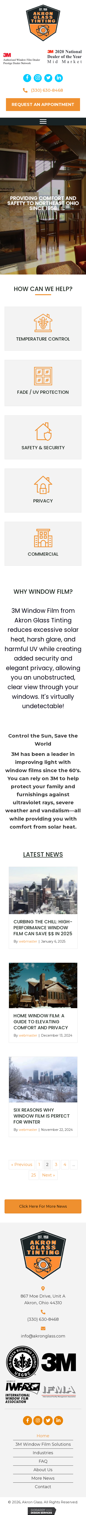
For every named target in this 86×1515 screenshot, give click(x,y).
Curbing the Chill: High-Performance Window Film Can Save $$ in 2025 (43, 924)
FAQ (43, 1458)
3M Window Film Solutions (43, 1441)
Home (43, 1432)
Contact (43, 1483)
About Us (43, 1466)
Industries (43, 1449)
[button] (27, 75)
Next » (48, 1171)
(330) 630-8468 (47, 87)
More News (43, 1475)
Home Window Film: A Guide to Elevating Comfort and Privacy (41, 1018)
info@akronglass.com (43, 1332)
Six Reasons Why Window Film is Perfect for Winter (42, 1113)
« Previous (21, 1161)
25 (33, 1171)
